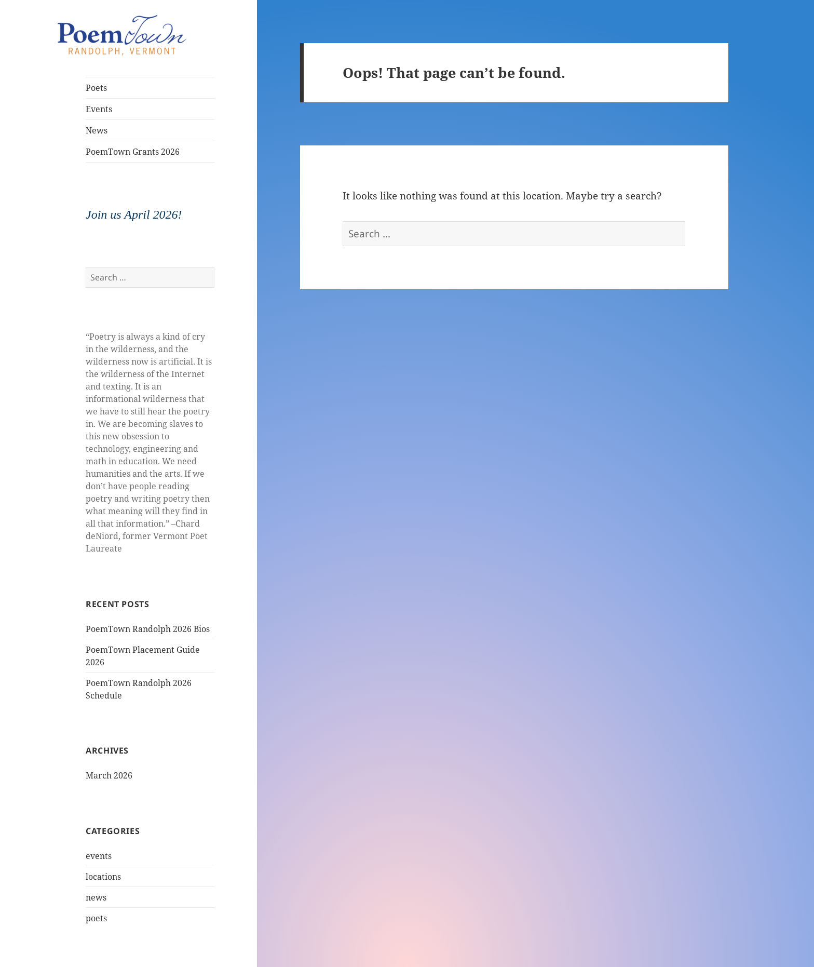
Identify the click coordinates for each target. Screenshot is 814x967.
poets (96, 918)
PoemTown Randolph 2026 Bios (148, 629)
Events (99, 109)
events (99, 856)
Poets (96, 87)
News (96, 130)
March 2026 (109, 775)
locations (103, 876)
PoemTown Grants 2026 (133, 151)
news (96, 897)
